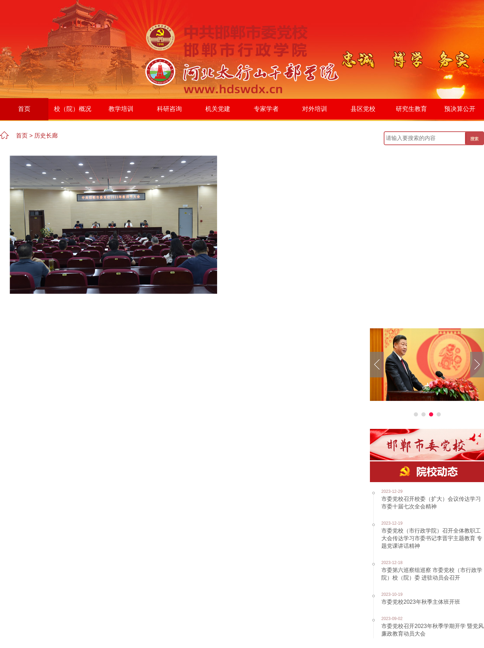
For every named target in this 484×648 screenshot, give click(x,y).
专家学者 (266, 108)
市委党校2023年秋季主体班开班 (420, 602)
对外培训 (314, 108)
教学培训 (121, 108)
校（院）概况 (72, 108)
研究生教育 (411, 108)
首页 (24, 108)
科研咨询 (169, 108)
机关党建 (217, 108)
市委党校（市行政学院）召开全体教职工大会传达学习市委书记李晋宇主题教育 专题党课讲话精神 (431, 538)
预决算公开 (459, 108)
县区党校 (363, 108)
